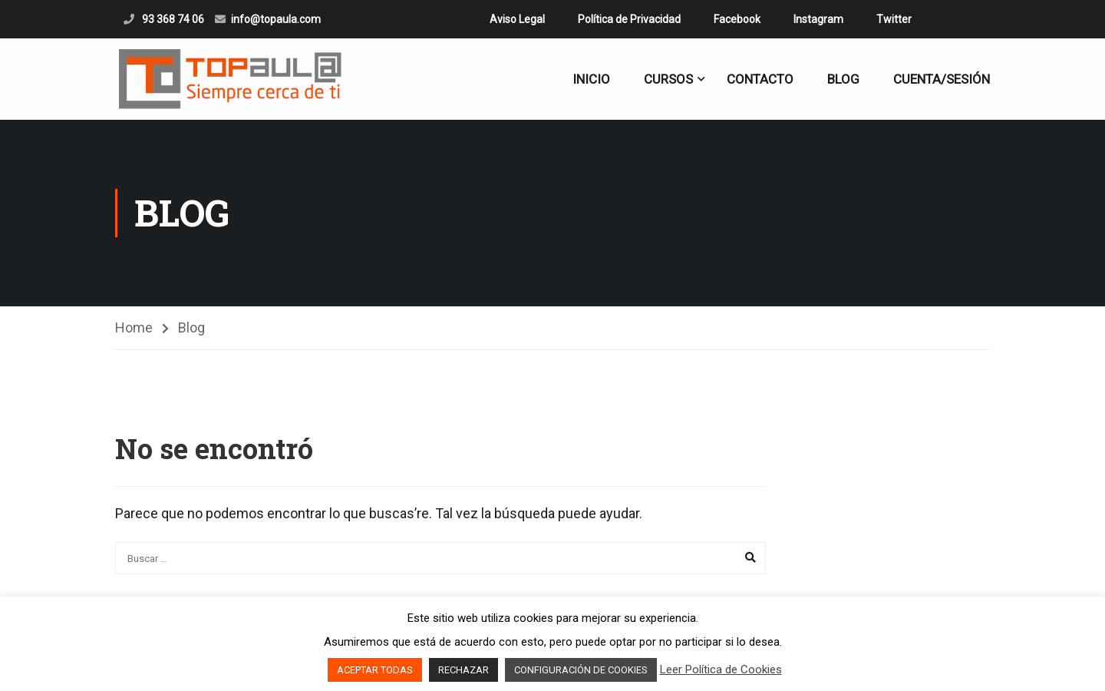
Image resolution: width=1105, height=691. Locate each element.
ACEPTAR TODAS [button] (375, 670)
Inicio (591, 79)
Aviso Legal (517, 19)
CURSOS (668, 79)
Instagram (818, 19)
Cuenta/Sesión (941, 79)
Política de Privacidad (629, 19)
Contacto (760, 79)
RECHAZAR (463, 670)
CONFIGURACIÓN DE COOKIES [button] (581, 670)
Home (134, 327)
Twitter (894, 19)
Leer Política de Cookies (721, 669)
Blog (843, 79)
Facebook (737, 19)
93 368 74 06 (172, 19)
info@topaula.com (276, 19)
